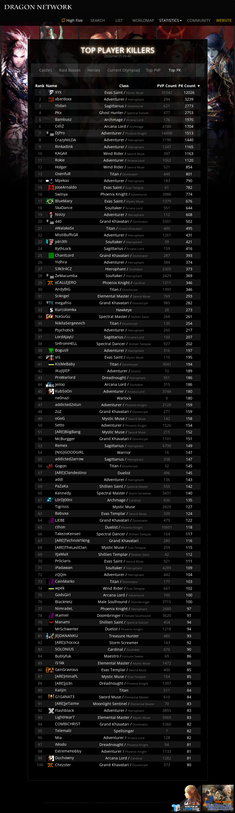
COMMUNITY (199, 20)
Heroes (94, 70)
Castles (45, 70)
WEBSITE (224, 20)
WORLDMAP (143, 20)
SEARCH (98, 20)
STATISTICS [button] (170, 20)
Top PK (175, 70)
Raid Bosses (70, 70)
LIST (119, 20)
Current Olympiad (123, 70)
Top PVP (153, 70)
